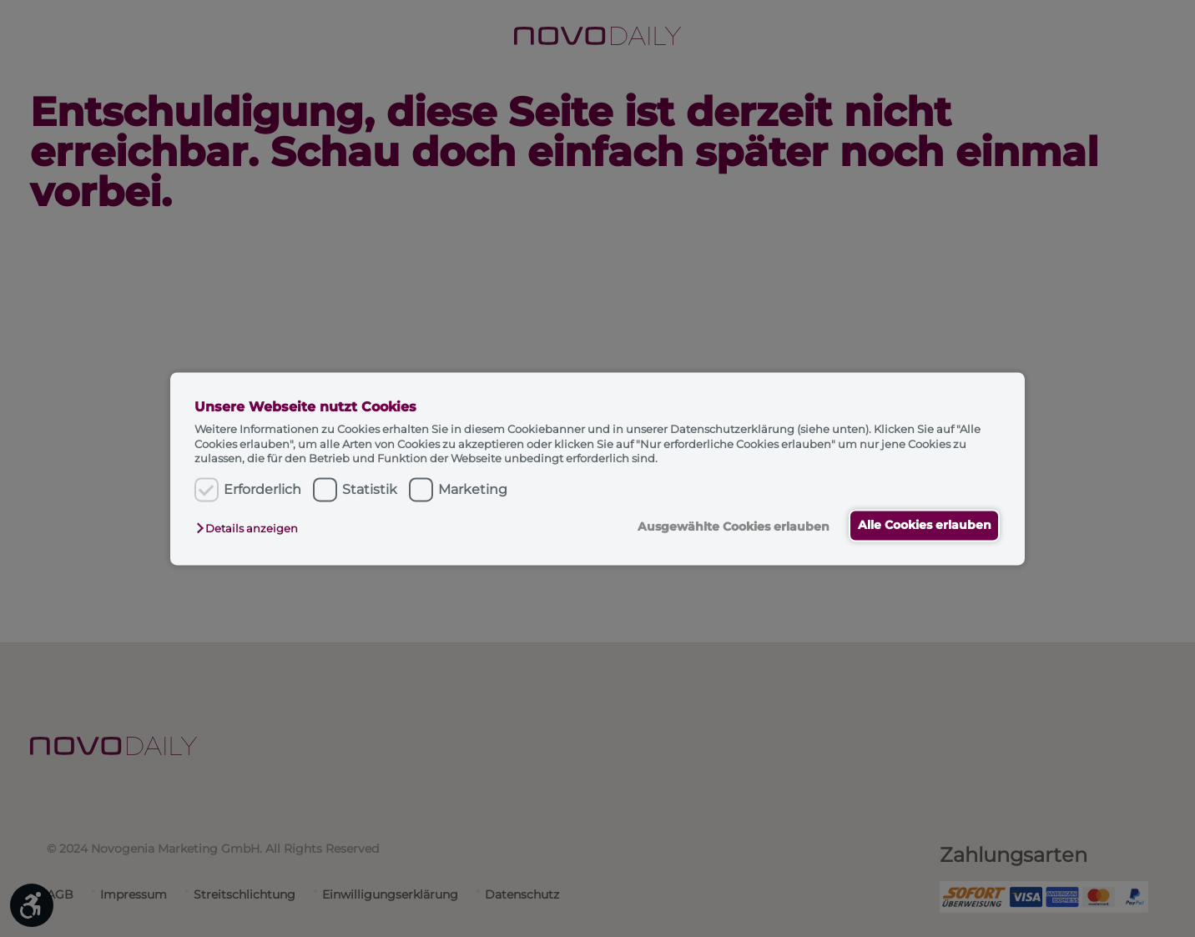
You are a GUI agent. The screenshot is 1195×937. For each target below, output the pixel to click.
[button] (251, 529)
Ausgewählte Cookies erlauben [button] (723, 527)
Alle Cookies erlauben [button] (921, 525)
